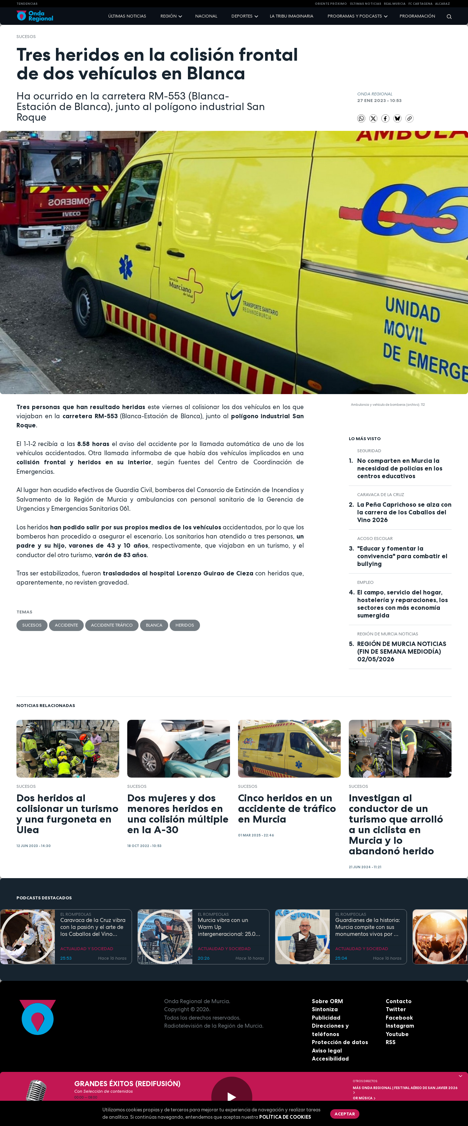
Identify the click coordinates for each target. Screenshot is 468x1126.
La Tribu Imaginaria (291, 16)
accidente (66, 625)
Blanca (154, 625)
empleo (365, 582)
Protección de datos (340, 1042)
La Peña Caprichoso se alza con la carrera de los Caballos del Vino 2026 (404, 512)
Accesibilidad (330, 1058)
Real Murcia (394, 3)
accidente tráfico (112, 625)
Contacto (399, 1001)
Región (169, 16)
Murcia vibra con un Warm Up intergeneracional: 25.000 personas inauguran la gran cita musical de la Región (230, 927)
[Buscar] (447, 16)
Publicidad (326, 1017)
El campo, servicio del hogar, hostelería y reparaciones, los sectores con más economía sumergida (402, 604)
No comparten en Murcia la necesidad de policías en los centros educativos (399, 468)
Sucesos (26, 36)
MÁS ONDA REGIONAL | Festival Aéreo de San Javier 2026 (405, 1090)
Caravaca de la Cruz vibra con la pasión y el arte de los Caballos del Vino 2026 (92, 927)
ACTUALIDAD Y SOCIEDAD (86, 949)
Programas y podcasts (355, 16)
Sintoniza (325, 1009)
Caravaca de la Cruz (380, 495)
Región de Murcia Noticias (387, 634)
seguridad (369, 451)
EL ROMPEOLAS (75, 914)
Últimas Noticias (365, 3)
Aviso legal (327, 1050)
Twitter (396, 1009)
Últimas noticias (127, 16)
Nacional (206, 16)
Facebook (399, 1017)
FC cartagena (420, 3)
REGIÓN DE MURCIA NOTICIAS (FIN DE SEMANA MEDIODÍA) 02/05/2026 (401, 651)
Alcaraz (442, 3)
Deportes (242, 16)
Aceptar (345, 1113)
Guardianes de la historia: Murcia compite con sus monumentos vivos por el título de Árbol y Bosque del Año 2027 (367, 927)
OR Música (364, 1098)
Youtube (397, 1034)
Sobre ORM (327, 1001)
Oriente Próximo (331, 3)
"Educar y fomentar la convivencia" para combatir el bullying (402, 556)
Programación (417, 16)
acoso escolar (375, 538)
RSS (391, 1042)
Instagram (400, 1025)
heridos (185, 625)
